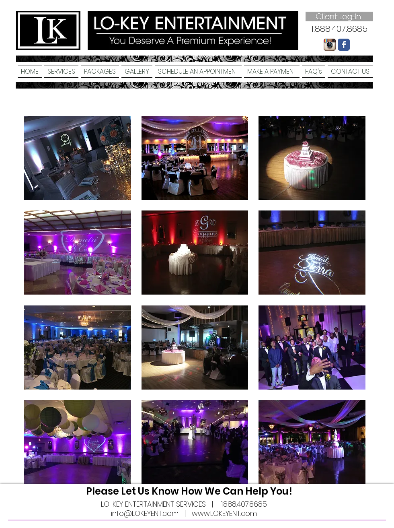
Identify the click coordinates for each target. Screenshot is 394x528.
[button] (61, 72)
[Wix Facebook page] (344, 45)
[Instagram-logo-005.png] (330, 45)
